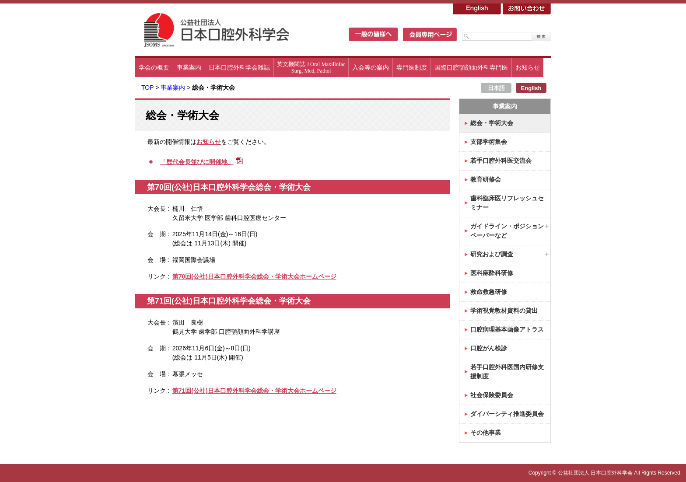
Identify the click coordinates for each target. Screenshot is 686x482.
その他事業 (485, 432)
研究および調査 (491, 254)
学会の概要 (154, 67)
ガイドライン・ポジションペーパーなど (507, 231)
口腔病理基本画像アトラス (507, 329)
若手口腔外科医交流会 (501, 160)
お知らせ (527, 67)
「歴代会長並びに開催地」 (197, 161)
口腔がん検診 (488, 348)
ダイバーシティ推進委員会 (507, 413)
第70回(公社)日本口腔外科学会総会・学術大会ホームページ (254, 276)
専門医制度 (411, 67)
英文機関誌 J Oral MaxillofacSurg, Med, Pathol (311, 67)
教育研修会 (485, 179)
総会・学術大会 (491, 122)
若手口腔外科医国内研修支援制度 (507, 371)
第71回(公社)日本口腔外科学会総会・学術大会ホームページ (254, 390)
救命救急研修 (488, 291)
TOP (147, 87)
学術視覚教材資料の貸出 (504, 310)
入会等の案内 (370, 67)
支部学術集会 (488, 141)
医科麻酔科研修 (491, 272)
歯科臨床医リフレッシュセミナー (507, 203)
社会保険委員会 (491, 394)
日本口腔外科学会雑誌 (239, 67)
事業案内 (189, 67)
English (531, 88)
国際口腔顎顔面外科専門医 (471, 67)
